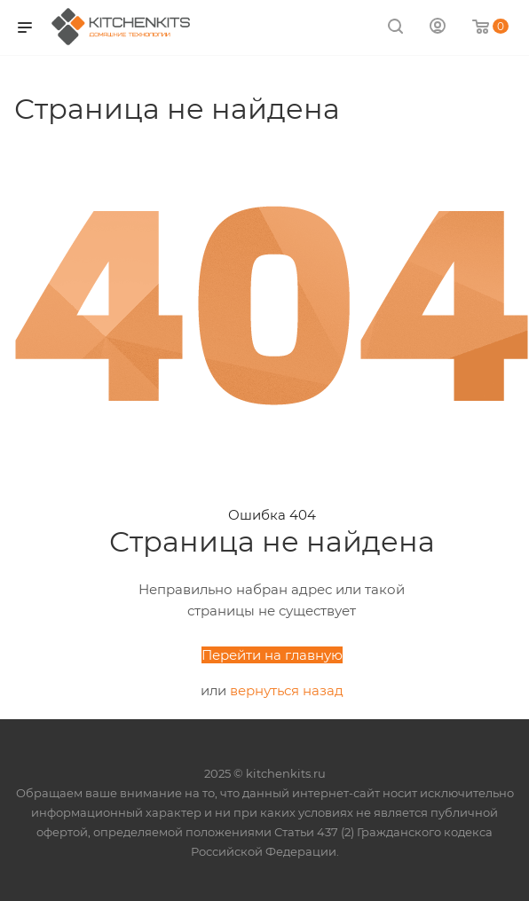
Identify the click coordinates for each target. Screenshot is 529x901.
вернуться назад (286, 690)
